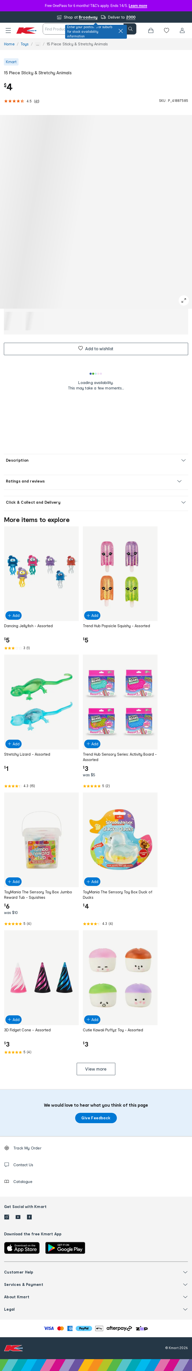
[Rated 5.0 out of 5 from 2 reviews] (120, 786)
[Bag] (151, 30)
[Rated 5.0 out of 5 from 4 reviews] (41, 923)
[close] (121, 31)
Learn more (138, 6)
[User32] (182, 30)
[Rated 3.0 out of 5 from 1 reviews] (41, 648)
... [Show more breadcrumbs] (37, 44)
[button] (8, 30)
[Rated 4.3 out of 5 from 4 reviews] (120, 923)
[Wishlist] (166, 30)
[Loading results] (96, 373)
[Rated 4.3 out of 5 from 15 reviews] (41, 786)
